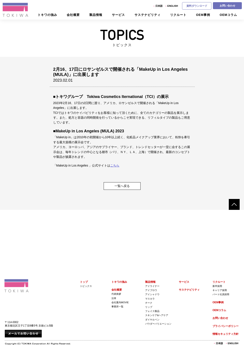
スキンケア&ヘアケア (156, 315)
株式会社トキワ (15, 10)
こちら (114, 165)
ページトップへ (234, 204)
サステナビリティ (189, 289)
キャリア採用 (219, 290)
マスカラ (150, 298)
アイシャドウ (152, 294)
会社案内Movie (120, 302)
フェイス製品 (152, 311)
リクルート (219, 281)
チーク (148, 303)
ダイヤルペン (152, 319)
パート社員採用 (220, 294)
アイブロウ (151, 290)
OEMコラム (219, 310)
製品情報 (150, 281)
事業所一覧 (117, 306)
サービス (184, 281)
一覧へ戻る (122, 186)
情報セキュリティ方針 (225, 333)
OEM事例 (218, 302)
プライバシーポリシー (225, 326)
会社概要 (116, 289)
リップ (148, 307)
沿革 (113, 298)
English (172, 6)
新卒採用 (217, 286)
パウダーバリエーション (158, 323)
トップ (84, 281)
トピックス (86, 286)
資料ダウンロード (196, 5)
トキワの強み (119, 281)
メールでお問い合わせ (23, 333)
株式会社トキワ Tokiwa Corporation (16, 285)
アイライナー (152, 286)
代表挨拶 (116, 294)
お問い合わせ (227, 5)
